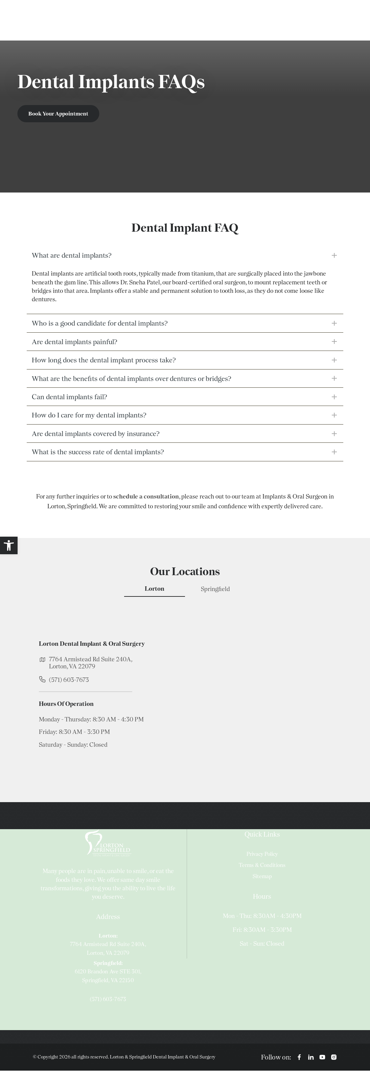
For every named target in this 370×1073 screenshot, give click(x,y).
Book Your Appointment (59, 113)
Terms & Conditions (262, 867)
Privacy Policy (262, 856)
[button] (9, 545)
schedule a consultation (146, 498)
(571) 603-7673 (69, 681)
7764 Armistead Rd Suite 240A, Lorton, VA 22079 (90, 665)
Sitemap (262, 878)
